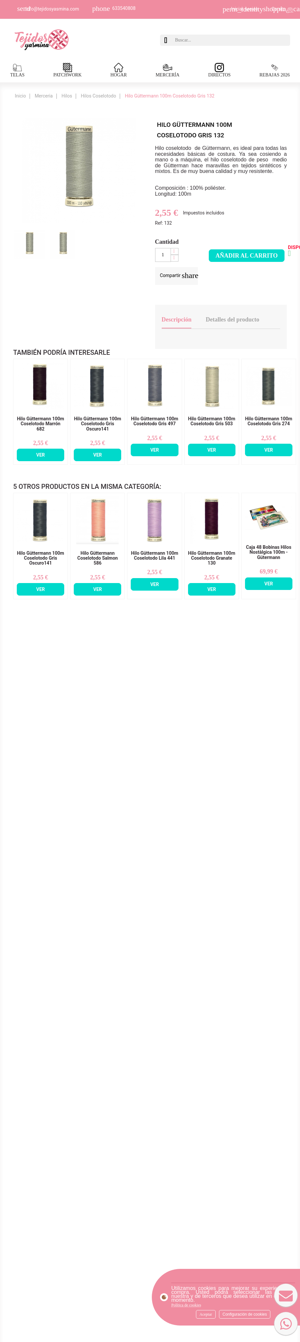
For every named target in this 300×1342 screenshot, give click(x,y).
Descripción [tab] (177, 319)
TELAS (17, 70)
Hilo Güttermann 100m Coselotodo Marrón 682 (40, 424)
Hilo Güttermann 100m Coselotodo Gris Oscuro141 (97, 424)
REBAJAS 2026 (274, 70)
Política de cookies (186, 1305)
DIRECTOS (219, 70)
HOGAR (118, 70)
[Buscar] (231, 40)
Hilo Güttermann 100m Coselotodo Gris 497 (154, 421)
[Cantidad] (163, 255)
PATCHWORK (67, 70)
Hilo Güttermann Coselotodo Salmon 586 (97, 558)
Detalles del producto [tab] (232, 319)
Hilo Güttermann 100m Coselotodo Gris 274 (268, 421)
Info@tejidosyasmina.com (52, 9)
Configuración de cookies (245, 1314)
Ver (40, 455)
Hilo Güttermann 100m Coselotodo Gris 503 (211, 421)
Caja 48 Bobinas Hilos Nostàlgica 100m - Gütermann (268, 552)
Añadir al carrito (247, 255)
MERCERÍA (167, 70)
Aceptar (206, 1314)
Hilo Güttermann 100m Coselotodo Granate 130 (211, 558)
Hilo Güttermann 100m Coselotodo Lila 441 (154, 556)
